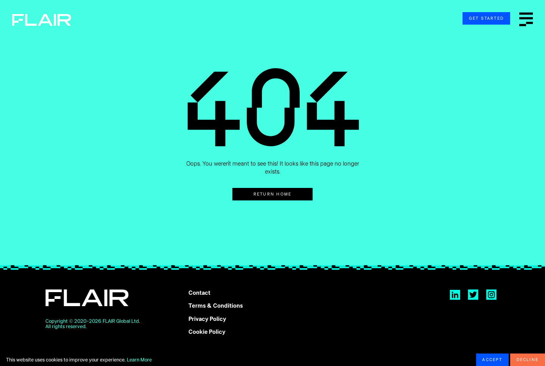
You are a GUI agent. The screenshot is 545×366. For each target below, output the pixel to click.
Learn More (139, 360)
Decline (528, 359)
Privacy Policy (207, 319)
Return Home (273, 194)
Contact (199, 292)
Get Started (486, 18)
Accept (492, 359)
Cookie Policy (207, 331)
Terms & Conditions (215, 305)
